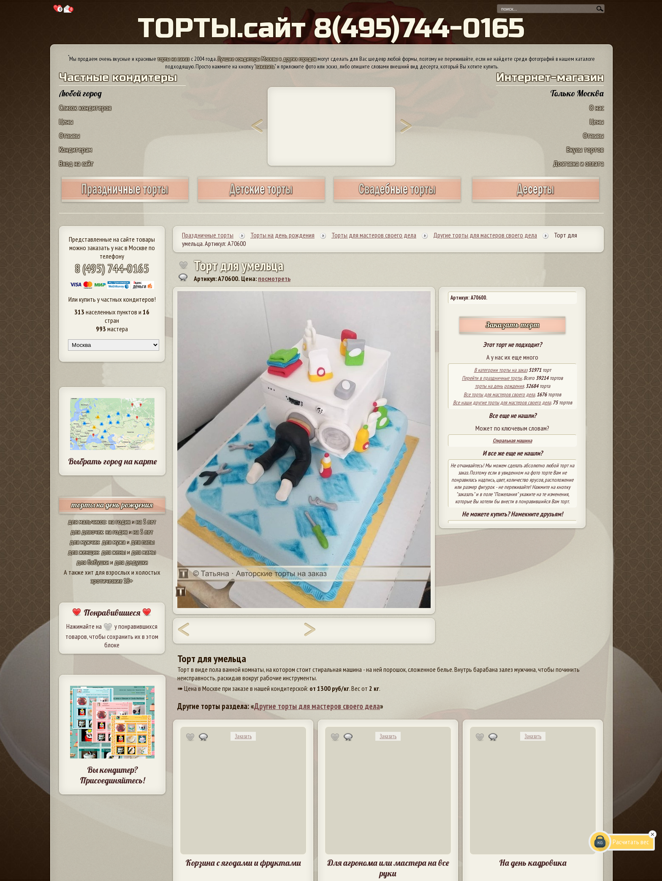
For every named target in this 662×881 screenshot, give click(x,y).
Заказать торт (512, 325)
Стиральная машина (512, 440)
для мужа (113, 541)
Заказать (243, 736)
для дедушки (131, 562)
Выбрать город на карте (112, 461)
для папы (143, 541)
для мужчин (84, 541)
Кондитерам (75, 149)
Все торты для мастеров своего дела (499, 394)
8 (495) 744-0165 (112, 268)
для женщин (83, 552)
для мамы (143, 552)
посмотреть (274, 278)
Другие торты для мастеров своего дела (317, 706)
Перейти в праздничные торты (492, 378)
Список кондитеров (85, 107)
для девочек (87, 531)
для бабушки (92, 562)
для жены (113, 552)
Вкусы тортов (585, 149)
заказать (265, 66)
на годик (119, 521)
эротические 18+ (112, 580)
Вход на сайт (76, 163)
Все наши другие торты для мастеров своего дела (502, 402)
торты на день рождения (112, 505)
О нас (596, 107)
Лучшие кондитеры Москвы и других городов (266, 59)
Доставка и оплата (578, 163)
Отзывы (69, 135)
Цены (66, 121)
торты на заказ (173, 59)
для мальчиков (87, 521)
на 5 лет (146, 521)
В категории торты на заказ (500, 370)
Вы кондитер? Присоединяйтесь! (112, 775)
